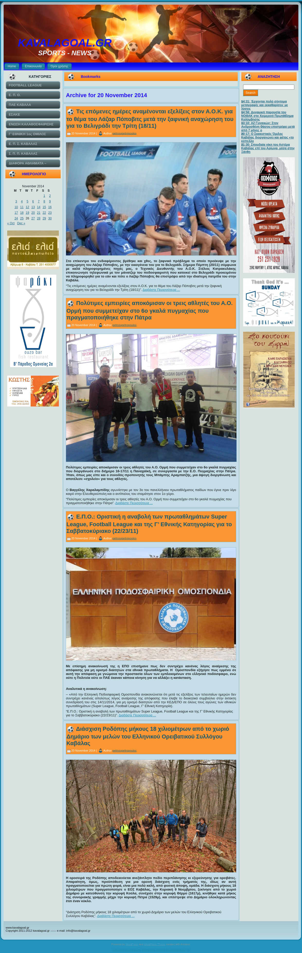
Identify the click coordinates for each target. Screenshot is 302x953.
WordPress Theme (154, 944)
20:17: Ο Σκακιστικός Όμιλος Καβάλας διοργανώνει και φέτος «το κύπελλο (267, 137)
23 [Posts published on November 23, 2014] (50, 213)
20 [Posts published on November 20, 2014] (33, 213)
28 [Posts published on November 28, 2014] (38, 218)
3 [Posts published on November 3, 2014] (16, 201)
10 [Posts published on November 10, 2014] (16, 207)
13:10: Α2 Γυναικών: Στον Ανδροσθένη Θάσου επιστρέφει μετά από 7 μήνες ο (268, 126)
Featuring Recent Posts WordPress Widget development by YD (151, 949)
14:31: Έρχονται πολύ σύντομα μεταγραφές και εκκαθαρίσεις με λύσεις (264, 105)
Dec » (21, 223)
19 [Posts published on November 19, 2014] (27, 213)
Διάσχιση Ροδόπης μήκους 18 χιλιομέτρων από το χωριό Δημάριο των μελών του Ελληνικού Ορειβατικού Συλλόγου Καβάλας (147, 736)
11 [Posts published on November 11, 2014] (21, 207)
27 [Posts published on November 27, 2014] (33, 218)
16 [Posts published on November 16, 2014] (50, 207)
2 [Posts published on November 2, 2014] (50, 196)
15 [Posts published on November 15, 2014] (44, 207)
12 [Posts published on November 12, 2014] (27, 207)
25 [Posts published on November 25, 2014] (21, 218)
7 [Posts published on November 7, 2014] (39, 201)
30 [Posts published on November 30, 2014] (50, 218)
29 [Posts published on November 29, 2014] (44, 218)
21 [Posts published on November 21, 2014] (38, 213)
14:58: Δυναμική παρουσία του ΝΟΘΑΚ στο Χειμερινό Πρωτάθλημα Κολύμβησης (267, 115)
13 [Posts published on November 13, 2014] (33, 207)
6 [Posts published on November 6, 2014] (33, 201)
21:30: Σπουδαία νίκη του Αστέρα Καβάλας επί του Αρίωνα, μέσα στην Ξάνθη (268, 148)
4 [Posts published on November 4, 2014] (22, 201)
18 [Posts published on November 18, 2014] (21, 213)
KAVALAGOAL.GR (65, 43)
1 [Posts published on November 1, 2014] (44, 196)
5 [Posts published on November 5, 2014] (27, 201)
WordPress (132, 944)
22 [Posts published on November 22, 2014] (44, 213)
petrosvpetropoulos (124, 133)
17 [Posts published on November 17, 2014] (16, 213)
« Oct (11, 223)
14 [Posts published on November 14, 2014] (38, 207)
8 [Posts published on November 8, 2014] (44, 201)
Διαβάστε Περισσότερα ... (161, 290)
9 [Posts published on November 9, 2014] (50, 201)
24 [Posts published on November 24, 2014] (16, 218)
